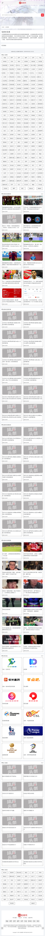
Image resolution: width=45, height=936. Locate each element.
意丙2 (19, 130)
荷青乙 (4, 169)
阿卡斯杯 (12, 80)
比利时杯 (40, 173)
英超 (5, 57)
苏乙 (19, 161)
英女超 (12, 119)
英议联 (12, 115)
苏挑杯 (26, 165)
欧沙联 (19, 84)
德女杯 (26, 146)
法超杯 (33, 153)
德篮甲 (26, 888)
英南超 (33, 115)
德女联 (4, 146)
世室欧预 (12, 84)
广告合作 (20, 917)
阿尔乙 (33, 899)
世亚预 (40, 61)
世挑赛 (26, 77)
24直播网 (21, 932)
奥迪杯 (12, 107)
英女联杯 (26, 127)
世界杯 (26, 61)
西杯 (40, 138)
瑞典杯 (26, 180)
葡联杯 (4, 161)
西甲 (12, 57)
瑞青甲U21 (5, 180)
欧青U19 (5, 96)
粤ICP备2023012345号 (28, 932)
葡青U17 (19, 157)
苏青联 (40, 161)
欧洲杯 (40, 88)
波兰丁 (33, 876)
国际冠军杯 (26, 80)
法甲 (33, 57)
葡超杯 (33, 157)
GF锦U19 (40, 107)
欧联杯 (33, 88)
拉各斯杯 (26, 88)
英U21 (40, 119)
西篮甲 (33, 888)
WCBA (33, 891)
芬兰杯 (26, 184)
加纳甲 (19, 884)
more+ (42, 54)
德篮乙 (33, 903)
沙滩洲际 (19, 88)
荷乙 (33, 165)
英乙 (5, 115)
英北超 (26, 115)
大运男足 (4, 80)
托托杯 (12, 92)
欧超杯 (19, 92)
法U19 (19, 153)
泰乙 (12, 884)
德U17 (40, 142)
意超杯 (26, 134)
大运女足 (33, 77)
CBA (12, 61)
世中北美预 (19, 65)
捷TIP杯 (19, 103)
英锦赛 (40, 123)
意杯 (33, 130)
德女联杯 (4, 150)
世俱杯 (19, 69)
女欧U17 (12, 100)
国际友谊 (4, 84)
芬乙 (19, 184)
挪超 (33, 184)
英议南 (19, 115)
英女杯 (33, 127)
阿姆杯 (4, 100)
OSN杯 (19, 80)
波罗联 (12, 103)
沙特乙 (19, 888)
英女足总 (19, 127)
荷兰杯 (19, 169)
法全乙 (40, 150)
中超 (40, 57)
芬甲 (12, 184)
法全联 (33, 150)
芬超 (40, 180)
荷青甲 (12, 169)
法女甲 (4, 153)
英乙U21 (5, 123)
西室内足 (19, 138)
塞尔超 (26, 899)
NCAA (4, 872)
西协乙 (12, 138)
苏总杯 (4, 165)
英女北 (19, 119)
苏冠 (12, 161)
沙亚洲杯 (26, 84)
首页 (3, 27)
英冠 (33, 111)
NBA (19, 61)
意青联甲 (40, 130)
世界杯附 (40, 65)
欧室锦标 (19, 100)
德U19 (11, 146)
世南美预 (4, 65)
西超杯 (26, 138)
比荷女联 (26, 173)
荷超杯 (40, 169)
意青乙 (19, 899)
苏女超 (12, 165)
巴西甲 (19, 880)
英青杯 (33, 123)
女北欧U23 (26, 100)
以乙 (26, 891)
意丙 (12, 130)
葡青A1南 (11, 157)
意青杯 (33, 134)
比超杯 (4, 177)
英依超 (4, 119)
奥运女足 (4, 69)
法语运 (19, 77)
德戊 (26, 872)
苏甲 (26, 161)
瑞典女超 (12, 180)
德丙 (33, 142)
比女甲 (33, 173)
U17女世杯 (33, 73)
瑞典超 (12, 177)
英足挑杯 (26, 123)
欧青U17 (12, 96)
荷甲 (40, 165)
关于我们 (25, 917)
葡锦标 (4, 884)
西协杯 (4, 142)
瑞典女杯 (4, 184)
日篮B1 (40, 876)
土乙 (33, 884)
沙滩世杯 (40, 84)
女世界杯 (26, 69)
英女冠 (33, 119)
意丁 (33, 872)
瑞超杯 (33, 180)
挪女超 (31, 188)
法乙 (26, 150)
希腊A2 (12, 895)
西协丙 (12, 872)
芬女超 (40, 184)
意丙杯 (12, 134)
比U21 (11, 173)
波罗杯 (40, 96)
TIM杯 (19, 134)
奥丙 (5, 899)
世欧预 (33, 61)
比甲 (26, 169)
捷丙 (12, 891)
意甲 (19, 57)
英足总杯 (12, 123)
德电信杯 (12, 150)
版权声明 (30, 917)
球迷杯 (12, 73)
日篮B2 (40, 899)
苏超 (40, 157)
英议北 (40, 115)
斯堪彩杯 (40, 103)
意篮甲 (40, 888)
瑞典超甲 (19, 177)
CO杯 (26, 103)
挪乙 (22, 188)
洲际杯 (26, 65)
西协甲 (40, 880)
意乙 (5, 130)
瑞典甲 (26, 177)
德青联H (26, 884)
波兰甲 (40, 891)
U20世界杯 (5, 73)
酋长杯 (33, 96)
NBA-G (19, 891)
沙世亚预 (4, 88)
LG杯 (4, 77)
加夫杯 (40, 69)
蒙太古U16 (40, 77)
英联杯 (19, 123)
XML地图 (15, 917)
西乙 (5, 138)
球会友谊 (12, 77)
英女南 (26, 119)
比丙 (5, 173)
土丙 (5, 880)
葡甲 (5, 157)
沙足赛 (33, 84)
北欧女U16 (19, 107)
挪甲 (14, 188)
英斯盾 (12, 127)
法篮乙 (26, 880)
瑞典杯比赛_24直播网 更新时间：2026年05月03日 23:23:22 (22, 51)
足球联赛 (7, 27)
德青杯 (33, 146)
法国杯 (12, 153)
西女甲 (33, 138)
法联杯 (26, 153)
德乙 (19, 142)
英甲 (40, 111)
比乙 (33, 169)
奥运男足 (12, 69)
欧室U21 (5, 103)
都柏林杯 (33, 107)
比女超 (19, 173)
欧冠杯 (4, 92)
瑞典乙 (33, 177)
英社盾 (4, 127)
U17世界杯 (26, 73)
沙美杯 (12, 88)
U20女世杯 (19, 73)
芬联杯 (5, 188)
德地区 (26, 142)
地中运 (12, 111)
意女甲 (26, 130)
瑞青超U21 (40, 177)
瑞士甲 (4, 888)
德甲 (26, 57)
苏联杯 (19, 165)
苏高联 (33, 161)
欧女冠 (19, 96)
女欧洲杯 (26, 92)
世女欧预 (26, 107)
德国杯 (19, 146)
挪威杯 (39, 188)
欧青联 (4, 111)
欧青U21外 (33, 92)
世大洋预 (33, 65)
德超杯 (40, 146)
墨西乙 (4, 891)
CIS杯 (40, 100)
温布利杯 (4, 107)
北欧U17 (33, 100)
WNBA (4, 61)
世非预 (12, 65)
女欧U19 (26, 96)
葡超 (40, 153)
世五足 (40, 73)
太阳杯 (19, 111)
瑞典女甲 (19, 180)
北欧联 (33, 103)
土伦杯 (33, 69)
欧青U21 (40, 92)
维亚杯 (4, 134)
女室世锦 (40, 80)
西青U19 (33, 880)
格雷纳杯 (33, 80)
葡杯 (26, 157)
